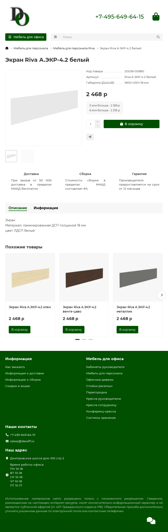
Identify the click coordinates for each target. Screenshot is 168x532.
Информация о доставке (24, 373)
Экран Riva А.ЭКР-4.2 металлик (133, 309)
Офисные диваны (100, 379)
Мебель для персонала (31, 48)
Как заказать (15, 367)
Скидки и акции (17, 386)
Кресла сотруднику (101, 405)
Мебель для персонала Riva (74, 48)
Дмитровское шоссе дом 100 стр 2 (37, 458)
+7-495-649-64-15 (119, 16)
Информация (46, 208)
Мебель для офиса (105, 359)
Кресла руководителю (103, 398)
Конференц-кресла (101, 411)
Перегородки (96, 392)
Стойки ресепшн (99, 386)
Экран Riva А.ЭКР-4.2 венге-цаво (79, 309)
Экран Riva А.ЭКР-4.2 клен (30, 307)
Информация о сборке (23, 379)
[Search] (111, 37)
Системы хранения (101, 417)
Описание (18, 208)
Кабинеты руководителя (105, 367)
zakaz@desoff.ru (22, 441)
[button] (161, 295)
